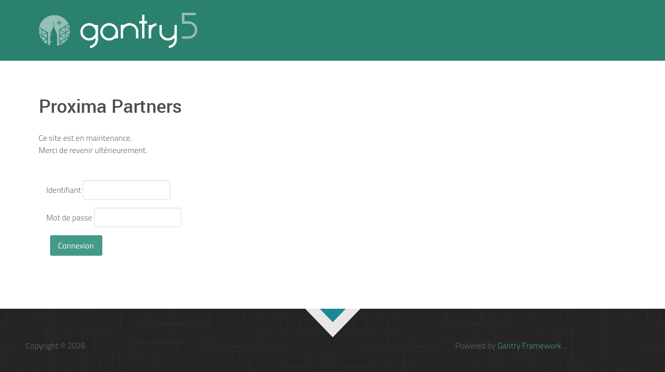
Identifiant (64, 190)
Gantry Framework (529, 345)
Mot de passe (70, 217)
